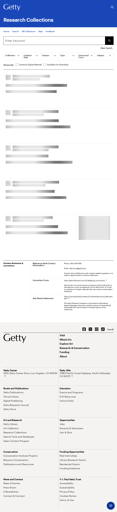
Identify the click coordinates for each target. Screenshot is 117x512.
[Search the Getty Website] (112, 7)
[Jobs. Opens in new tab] (62, 424)
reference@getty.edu (77, 268)
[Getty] (11, 7)
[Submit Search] (109, 40)
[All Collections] (28, 33)
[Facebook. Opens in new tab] (84, 329)
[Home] (6, 33)
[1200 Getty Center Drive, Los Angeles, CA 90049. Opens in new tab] (30, 375)
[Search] (15, 33)
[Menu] (111, 506)
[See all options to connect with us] (110, 329)
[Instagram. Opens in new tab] (96, 329)
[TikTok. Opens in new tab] (103, 329)
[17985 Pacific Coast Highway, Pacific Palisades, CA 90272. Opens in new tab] (87, 375)
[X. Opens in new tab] (90, 329)
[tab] (13, 56)
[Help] (40, 33)
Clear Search (106, 48)
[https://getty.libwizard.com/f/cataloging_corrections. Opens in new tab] (85, 280)
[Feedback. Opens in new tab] (50, 33)
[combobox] (54, 40)
